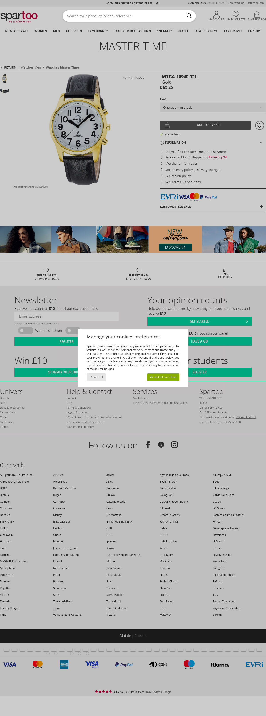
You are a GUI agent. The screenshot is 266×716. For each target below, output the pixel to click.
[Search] (189, 16)
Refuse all (96, 377)
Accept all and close (163, 377)
